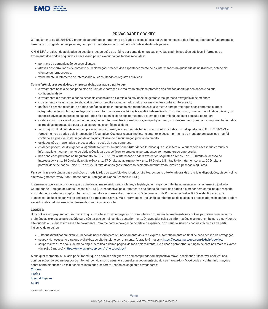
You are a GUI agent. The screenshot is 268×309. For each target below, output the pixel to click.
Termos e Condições (124, 301)
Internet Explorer (42, 278)
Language (223, 8)
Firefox (35, 274)
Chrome (36, 269)
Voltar (134, 295)
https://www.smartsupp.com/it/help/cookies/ (193, 239)
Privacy (108, 301)
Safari (35, 283)
